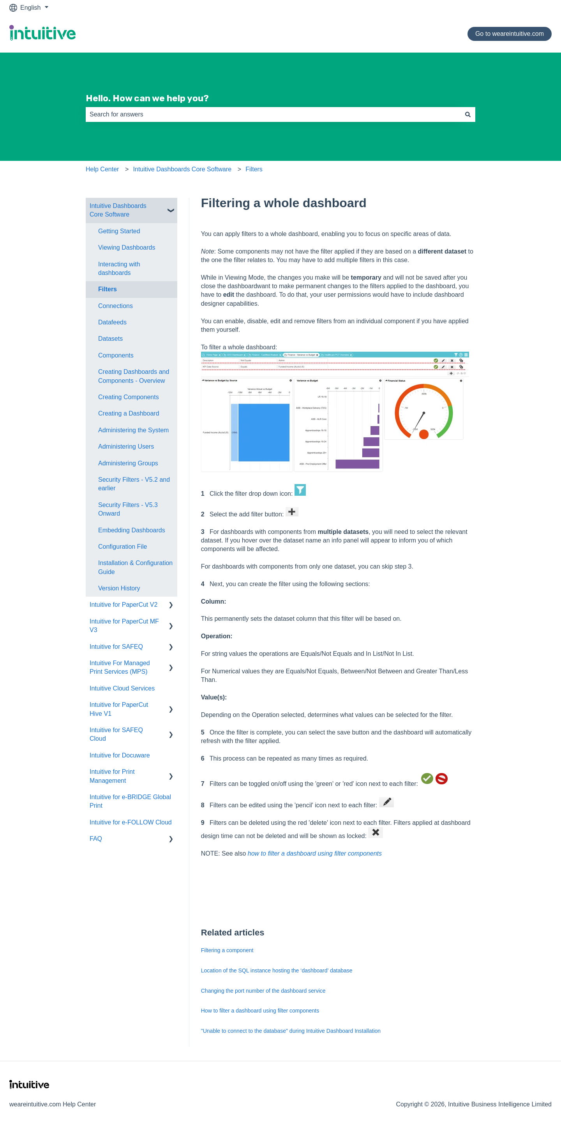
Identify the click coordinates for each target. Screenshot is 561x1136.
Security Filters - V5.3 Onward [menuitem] (128, 509)
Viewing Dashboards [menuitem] (126, 247)
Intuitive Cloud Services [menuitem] (122, 688)
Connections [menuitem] (115, 306)
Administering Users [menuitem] (126, 446)
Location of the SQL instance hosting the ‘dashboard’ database (277, 970)
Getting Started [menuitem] (119, 231)
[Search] (467, 114)
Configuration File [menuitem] (122, 546)
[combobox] (273, 114)
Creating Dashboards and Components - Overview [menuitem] (133, 376)
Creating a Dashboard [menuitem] (128, 413)
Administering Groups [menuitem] (128, 463)
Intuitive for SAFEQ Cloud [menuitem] (116, 734)
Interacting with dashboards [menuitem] (119, 268)
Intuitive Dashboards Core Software (182, 169)
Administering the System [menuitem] (133, 430)
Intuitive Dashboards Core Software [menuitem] (118, 210)
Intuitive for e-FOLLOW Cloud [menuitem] (131, 822)
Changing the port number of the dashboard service (263, 991)
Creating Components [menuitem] (128, 397)
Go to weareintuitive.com (509, 33)
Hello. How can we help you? (147, 98)
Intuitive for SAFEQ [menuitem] (116, 646)
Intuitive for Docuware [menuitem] (120, 755)
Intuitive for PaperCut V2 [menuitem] (123, 604)
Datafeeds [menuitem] (112, 322)
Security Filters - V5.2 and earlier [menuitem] (134, 483)
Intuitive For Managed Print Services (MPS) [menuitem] (120, 667)
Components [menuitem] (116, 355)
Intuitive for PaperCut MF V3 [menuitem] (124, 625)
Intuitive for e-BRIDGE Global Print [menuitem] (130, 801)
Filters (254, 169)
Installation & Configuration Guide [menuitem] (135, 567)
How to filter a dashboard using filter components (260, 1010)
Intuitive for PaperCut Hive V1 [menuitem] (119, 709)
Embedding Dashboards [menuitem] (131, 530)
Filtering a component (227, 950)
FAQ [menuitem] (96, 838)
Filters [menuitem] (107, 289)
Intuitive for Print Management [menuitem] (112, 776)
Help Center (102, 169)
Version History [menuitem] (119, 588)
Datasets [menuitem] (110, 338)
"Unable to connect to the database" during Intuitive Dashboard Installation (291, 1031)
